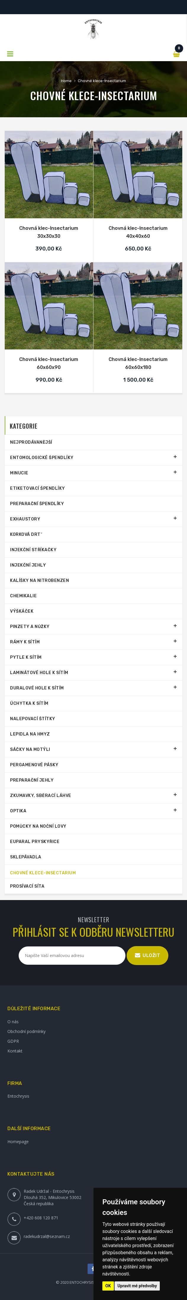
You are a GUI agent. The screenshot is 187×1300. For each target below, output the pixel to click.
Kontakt (14, 1051)
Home (66, 81)
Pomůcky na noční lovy (38, 826)
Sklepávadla (25, 857)
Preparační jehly (32, 780)
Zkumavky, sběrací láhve (40, 795)
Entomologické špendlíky (42, 457)
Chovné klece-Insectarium (102, 81)
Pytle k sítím (26, 657)
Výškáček (21, 611)
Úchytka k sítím (29, 703)
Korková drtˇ (26, 534)
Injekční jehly (28, 565)
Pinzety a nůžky (30, 626)
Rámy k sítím (25, 642)
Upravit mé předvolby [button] (137, 1285)
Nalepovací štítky (32, 718)
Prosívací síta (27, 886)
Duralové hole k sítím (37, 688)
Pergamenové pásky (34, 764)
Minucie (19, 473)
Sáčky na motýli (30, 749)
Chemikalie (23, 595)
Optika (18, 810)
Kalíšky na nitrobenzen (39, 580)
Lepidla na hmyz (30, 734)
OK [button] (108, 1285)
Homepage (18, 1141)
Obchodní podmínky (26, 1031)
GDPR (13, 1041)
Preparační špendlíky (37, 503)
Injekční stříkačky (33, 549)
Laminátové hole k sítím (39, 672)
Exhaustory (25, 519)
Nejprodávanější (31, 442)
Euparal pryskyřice (34, 841)
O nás (13, 1021)
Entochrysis (18, 1096)
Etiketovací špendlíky (37, 488)
